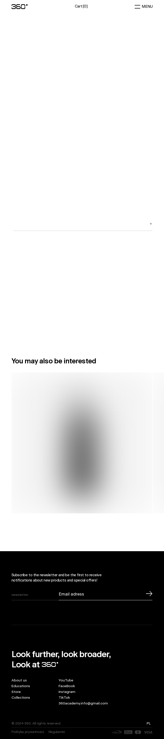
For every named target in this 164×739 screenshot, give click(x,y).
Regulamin (57, 732)
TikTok (64, 697)
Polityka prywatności (28, 732)
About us (19, 680)
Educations (21, 686)
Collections (21, 697)
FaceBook (67, 686)
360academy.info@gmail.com (83, 703)
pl (148, 723)
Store (16, 692)
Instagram (67, 692)
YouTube (66, 680)
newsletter (20, 595)
